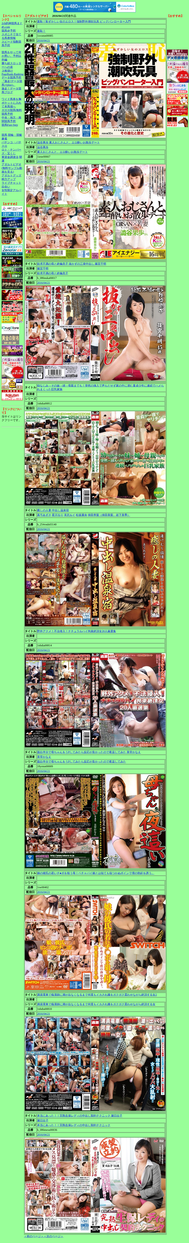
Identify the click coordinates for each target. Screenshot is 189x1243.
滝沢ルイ (69, 514)
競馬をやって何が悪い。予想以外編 (11, 56)
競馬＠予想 (9, 30)
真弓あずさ (44, 514)
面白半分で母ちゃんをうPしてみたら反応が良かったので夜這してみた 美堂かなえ (89, 752)
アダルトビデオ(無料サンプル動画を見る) (12, 168)
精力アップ (9, 179)
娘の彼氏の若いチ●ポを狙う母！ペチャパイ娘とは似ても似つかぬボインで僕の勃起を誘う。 (95, 873)
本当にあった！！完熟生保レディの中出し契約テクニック (73, 1125)
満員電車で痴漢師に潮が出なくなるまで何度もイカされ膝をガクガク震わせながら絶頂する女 (96, 1004)
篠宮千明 (42, 268)
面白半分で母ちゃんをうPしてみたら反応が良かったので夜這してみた (81, 761)
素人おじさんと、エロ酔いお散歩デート (62, 151)
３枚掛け (7, 70)
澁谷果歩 (42, 147)
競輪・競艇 (15, 134)
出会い (6, 186)
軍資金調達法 (10, 157)
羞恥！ (41, 30)
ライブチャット (11, 182)
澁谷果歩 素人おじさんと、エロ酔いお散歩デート (68, 142)
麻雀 (4, 138)
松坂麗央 (81, 514)
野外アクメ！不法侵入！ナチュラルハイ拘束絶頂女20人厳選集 (76, 631)
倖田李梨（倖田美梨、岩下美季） (109, 514)
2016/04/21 (43, 40)
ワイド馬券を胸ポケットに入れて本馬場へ (11, 103)
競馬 (4, 134)
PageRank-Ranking (12, 74)
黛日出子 (42, 1120)
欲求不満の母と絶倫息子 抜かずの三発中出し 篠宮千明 (71, 263)
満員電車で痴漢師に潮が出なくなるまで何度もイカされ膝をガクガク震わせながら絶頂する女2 (97, 994)
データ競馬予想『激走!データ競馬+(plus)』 (12, 81)
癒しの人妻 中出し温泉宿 (53, 510)
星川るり (57, 514)
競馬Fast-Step (10, 124)
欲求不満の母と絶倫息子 (52, 273)
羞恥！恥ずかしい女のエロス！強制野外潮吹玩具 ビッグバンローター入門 (84, 21)
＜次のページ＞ (53, 1236)
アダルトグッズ (11, 175)
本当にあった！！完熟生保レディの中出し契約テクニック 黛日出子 (79, 1115)
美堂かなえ (44, 756)
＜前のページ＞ (34, 1236)
